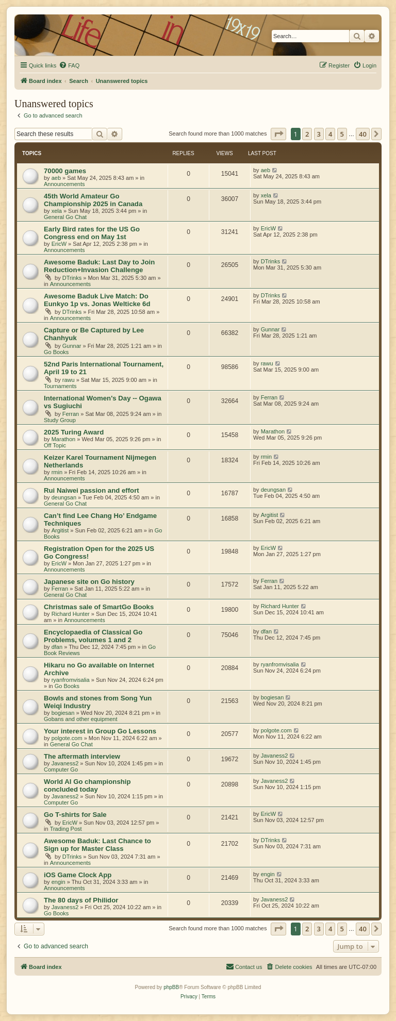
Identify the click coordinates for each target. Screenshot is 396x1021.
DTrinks (71, 278)
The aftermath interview (82, 756)
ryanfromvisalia (71, 680)
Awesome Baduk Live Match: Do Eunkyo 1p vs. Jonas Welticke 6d (97, 300)
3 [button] (319, 134)
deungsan (64, 497)
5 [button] (342, 134)
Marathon (63, 439)
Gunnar (71, 346)
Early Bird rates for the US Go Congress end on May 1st (92, 233)
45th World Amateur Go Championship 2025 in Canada (93, 200)
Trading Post (66, 829)
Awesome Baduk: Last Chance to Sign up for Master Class (97, 844)
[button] (278, 134)
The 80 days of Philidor (81, 900)
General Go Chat (65, 217)
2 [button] (307, 134)
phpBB (171, 987)
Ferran (70, 414)
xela (57, 211)
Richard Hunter (71, 614)
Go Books (56, 352)
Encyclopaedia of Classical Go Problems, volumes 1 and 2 (93, 636)
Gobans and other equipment (81, 719)
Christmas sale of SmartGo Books (99, 607)
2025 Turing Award (74, 432)
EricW (59, 244)
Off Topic (55, 445)
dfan (57, 647)
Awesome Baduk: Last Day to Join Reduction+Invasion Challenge (99, 266)
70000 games (65, 171)
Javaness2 (65, 763)
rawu (68, 380)
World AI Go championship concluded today (87, 785)
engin (58, 882)
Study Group (60, 420)
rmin (57, 472)
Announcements (64, 184)
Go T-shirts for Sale (75, 814)
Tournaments (60, 386)
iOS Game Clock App (77, 875)
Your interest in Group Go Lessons (100, 731)
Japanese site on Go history (89, 581)
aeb (56, 178)
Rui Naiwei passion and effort (91, 490)
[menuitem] (69, 65)
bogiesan (63, 713)
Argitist (60, 530)
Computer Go (61, 769)
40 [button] (363, 134)
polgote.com (67, 738)
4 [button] (330, 134)
